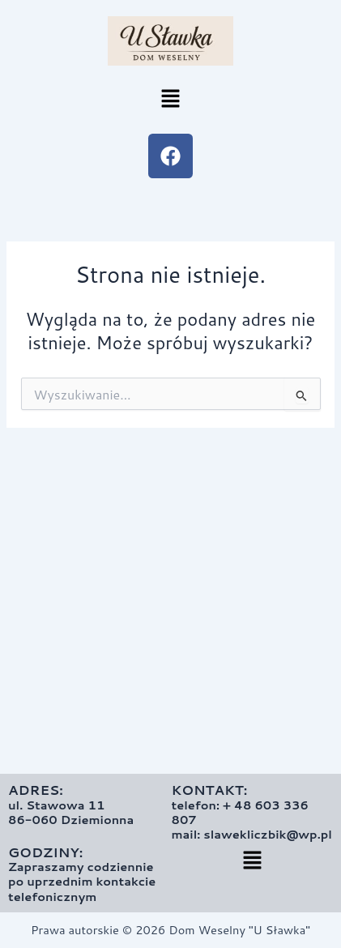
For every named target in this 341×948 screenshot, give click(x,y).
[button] (170, 99)
